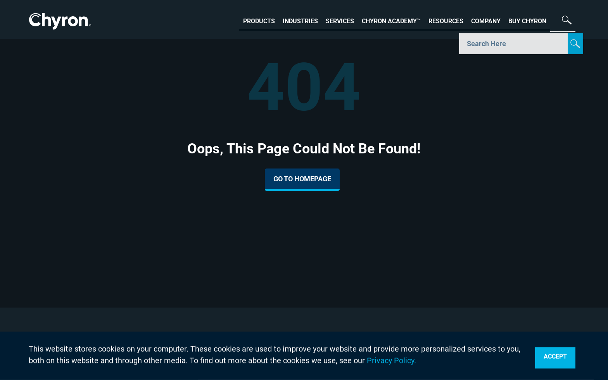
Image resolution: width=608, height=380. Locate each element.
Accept (555, 356)
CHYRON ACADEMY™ (391, 20)
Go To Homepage (302, 179)
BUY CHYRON (527, 20)
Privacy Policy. (391, 360)
